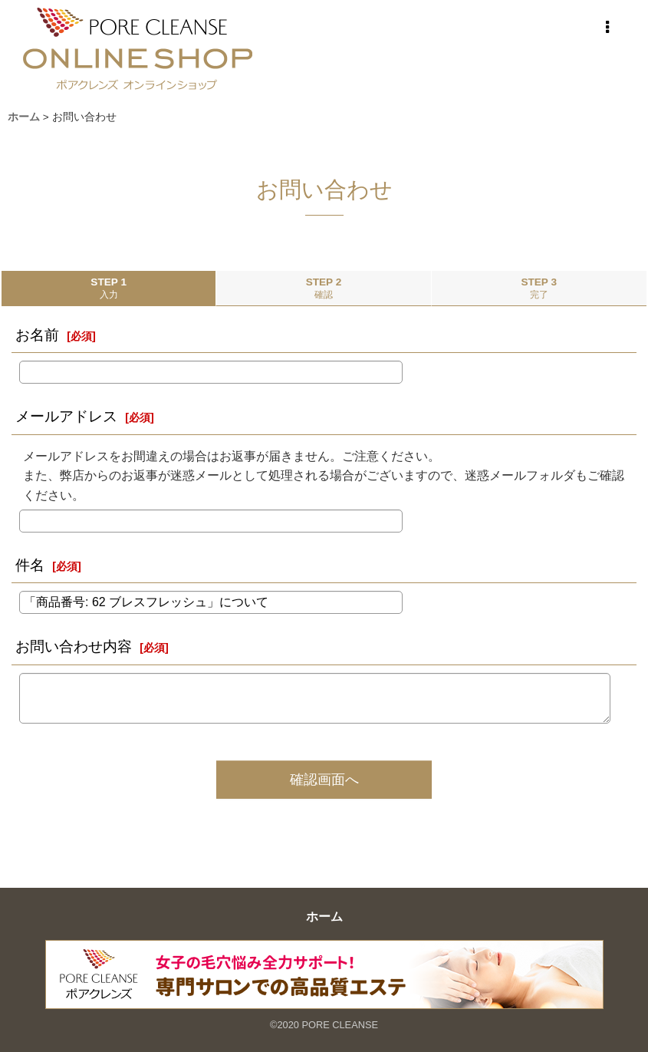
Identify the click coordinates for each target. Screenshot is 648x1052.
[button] (607, 27)
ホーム (324, 916)
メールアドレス (66, 416)
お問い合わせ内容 (73, 646)
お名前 (37, 335)
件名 (29, 565)
